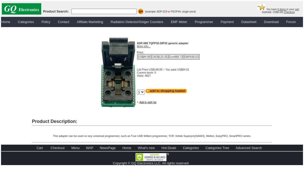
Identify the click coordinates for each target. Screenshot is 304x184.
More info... (143, 46)
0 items (282, 9)
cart (297, 9)
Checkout (289, 12)
